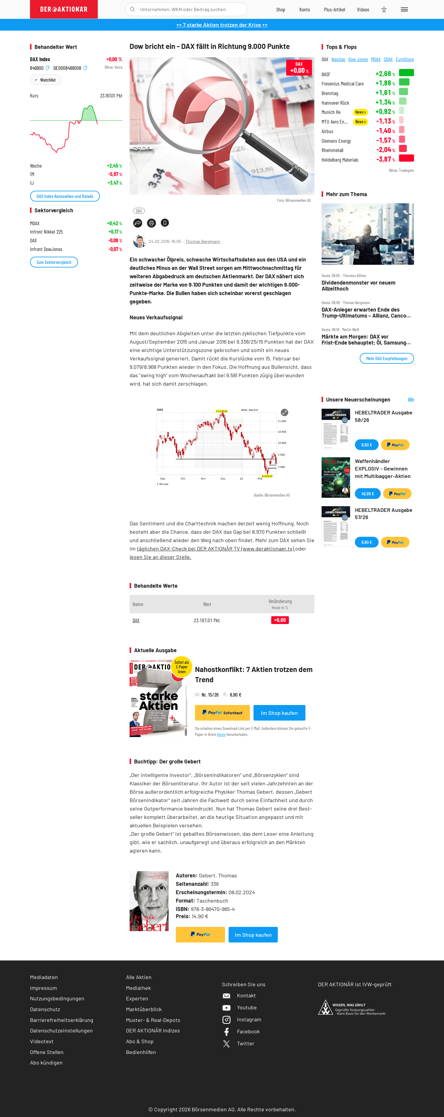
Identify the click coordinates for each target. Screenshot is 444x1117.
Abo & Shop (140, 1041)
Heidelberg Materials (340, 160)
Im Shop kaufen (279, 712)
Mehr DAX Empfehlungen (386, 358)
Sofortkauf (222, 712)
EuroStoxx (405, 59)
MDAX (376, 59)
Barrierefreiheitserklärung (61, 1020)
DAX (139, 211)
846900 (39, 67)
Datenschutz (45, 1009)
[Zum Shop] (280, 9)
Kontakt (239, 995)
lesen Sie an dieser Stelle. (160, 557)
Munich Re (331, 112)
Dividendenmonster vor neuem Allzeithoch (358, 285)
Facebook (241, 1031)
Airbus (327, 131)
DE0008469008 (70, 67)
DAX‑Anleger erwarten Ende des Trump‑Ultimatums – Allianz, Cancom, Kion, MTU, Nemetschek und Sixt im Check (367, 312)
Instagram (241, 1019)
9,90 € (367, 444)
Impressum (43, 987)
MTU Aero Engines (336, 121)
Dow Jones (358, 59)
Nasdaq (338, 59)
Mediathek (138, 987)
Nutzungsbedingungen (57, 998)
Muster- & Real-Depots (153, 1020)
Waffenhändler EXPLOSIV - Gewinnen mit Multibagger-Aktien (383, 468)
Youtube (239, 1007)
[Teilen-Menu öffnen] (137, 223)
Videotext (42, 1041)
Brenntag (330, 93)
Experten (137, 998)
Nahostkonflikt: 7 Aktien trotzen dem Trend (254, 674)
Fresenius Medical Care (343, 83)
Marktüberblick (144, 1009)
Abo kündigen (46, 1062)
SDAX (388, 59)
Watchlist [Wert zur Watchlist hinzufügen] (48, 79)
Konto (221, 734)
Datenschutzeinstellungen (61, 1030)
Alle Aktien (139, 977)
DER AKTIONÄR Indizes (153, 1030)
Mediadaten (44, 977)
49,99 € (368, 493)
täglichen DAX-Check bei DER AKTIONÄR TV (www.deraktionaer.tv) (216, 548)
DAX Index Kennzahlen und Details (65, 196)
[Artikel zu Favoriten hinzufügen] (165, 223)
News (361, 112)
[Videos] (363, 9)
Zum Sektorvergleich (54, 262)
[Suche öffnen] (132, 9)
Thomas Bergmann (202, 241)
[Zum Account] (304, 9)
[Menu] (403, 9)
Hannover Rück (335, 103)
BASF (326, 74)
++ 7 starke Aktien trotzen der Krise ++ (222, 24)
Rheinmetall (332, 150)
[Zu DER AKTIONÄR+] (334, 9)
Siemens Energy (336, 141)
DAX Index (40, 59)
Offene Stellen (47, 1052)
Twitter (238, 1043)
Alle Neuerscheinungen (403, 399)
